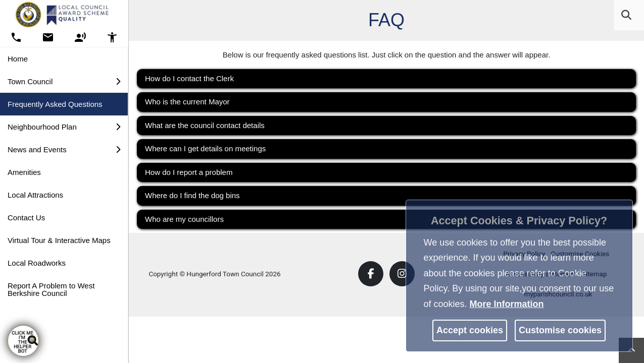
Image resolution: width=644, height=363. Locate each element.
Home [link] (18, 58)
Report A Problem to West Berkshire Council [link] (51, 289)
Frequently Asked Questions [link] (55, 104)
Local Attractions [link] (35, 195)
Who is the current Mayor (187, 101)
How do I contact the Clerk (189, 78)
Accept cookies (469, 330)
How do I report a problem (188, 172)
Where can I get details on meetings (205, 148)
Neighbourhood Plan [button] (64, 127)
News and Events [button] (64, 149)
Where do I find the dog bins (192, 195)
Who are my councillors (184, 219)
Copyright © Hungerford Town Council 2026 (214, 274)
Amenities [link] (24, 172)
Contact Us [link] (26, 217)
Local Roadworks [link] (37, 263)
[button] (627, 16)
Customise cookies (560, 330)
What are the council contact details (205, 125)
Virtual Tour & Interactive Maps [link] (59, 240)
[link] (626, 15)
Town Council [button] (64, 81)
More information (507, 304)
